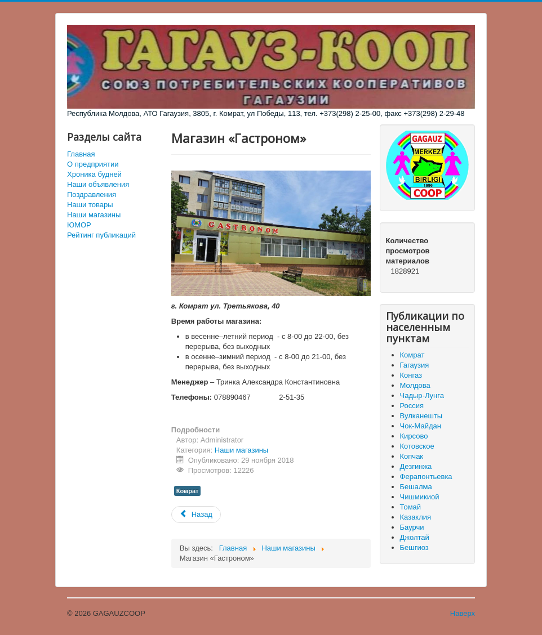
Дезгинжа (416, 466)
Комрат (187, 491)
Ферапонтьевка (426, 476)
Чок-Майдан (420, 426)
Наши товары (90, 204)
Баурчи (412, 527)
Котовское (417, 446)
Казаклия (416, 517)
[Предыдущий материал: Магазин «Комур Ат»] (196, 514)
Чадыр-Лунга (422, 395)
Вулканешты (421, 416)
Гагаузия (414, 365)
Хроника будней (94, 174)
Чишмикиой (419, 497)
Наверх (462, 613)
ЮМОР (79, 225)
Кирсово (414, 436)
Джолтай (414, 537)
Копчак (412, 456)
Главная (81, 154)
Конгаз (411, 375)
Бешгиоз (414, 547)
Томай (410, 507)
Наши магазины (94, 215)
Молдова (415, 385)
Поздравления (91, 194)
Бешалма (416, 486)
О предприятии (93, 164)
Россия (412, 405)
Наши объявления (98, 184)
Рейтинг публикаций (101, 235)
